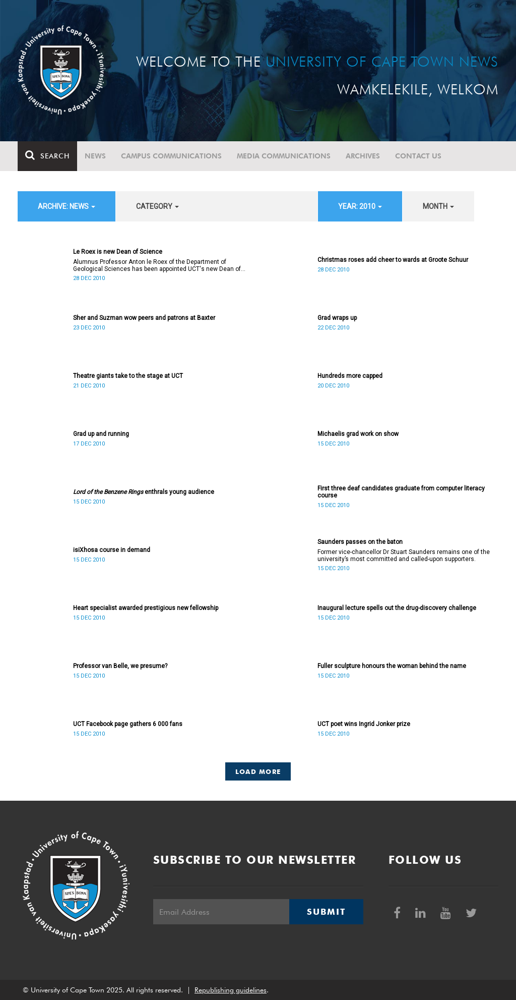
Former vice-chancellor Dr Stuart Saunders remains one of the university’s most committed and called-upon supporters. (403, 555)
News (95, 156)
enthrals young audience (143, 491)
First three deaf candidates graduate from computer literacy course (401, 492)
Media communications (284, 156)
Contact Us (418, 156)
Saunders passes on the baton (360, 541)
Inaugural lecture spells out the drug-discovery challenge (396, 608)
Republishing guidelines (231, 990)
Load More (258, 771)
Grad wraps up (337, 317)
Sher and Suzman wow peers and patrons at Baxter (144, 317)
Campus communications (171, 156)
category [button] (157, 206)
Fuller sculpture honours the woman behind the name (391, 666)
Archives (363, 156)
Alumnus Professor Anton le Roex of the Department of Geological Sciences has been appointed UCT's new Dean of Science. (157, 265)
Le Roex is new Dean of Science (117, 251)
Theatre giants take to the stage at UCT (128, 375)
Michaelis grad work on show (358, 433)
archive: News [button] (66, 206)
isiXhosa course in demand (111, 549)
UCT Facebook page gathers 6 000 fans (127, 724)
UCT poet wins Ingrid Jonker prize (363, 724)
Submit (326, 912)
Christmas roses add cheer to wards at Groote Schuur (392, 259)
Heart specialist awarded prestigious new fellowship (145, 608)
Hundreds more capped (349, 375)
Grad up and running (101, 433)
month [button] (438, 206)
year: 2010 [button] (360, 206)
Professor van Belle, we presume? (120, 666)
